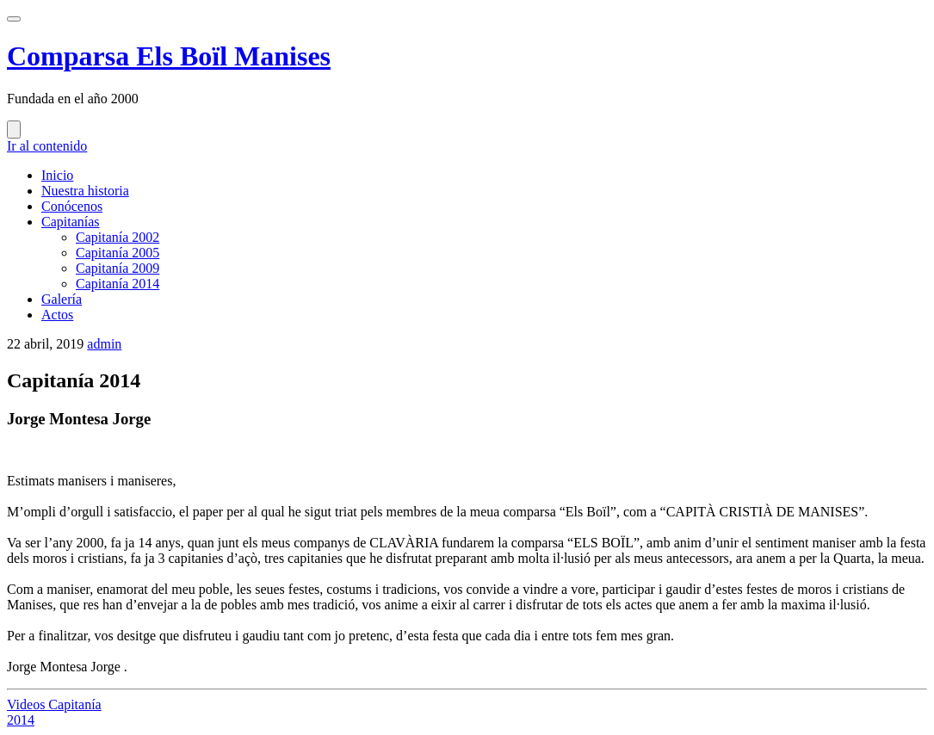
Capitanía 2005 (117, 252)
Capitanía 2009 (117, 268)
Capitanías (70, 221)
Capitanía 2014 (117, 283)
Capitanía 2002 (117, 237)
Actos (57, 314)
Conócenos (71, 206)
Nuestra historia (85, 190)
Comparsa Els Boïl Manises (169, 55)
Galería (61, 299)
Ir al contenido (47, 146)
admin (104, 344)
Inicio (57, 175)
